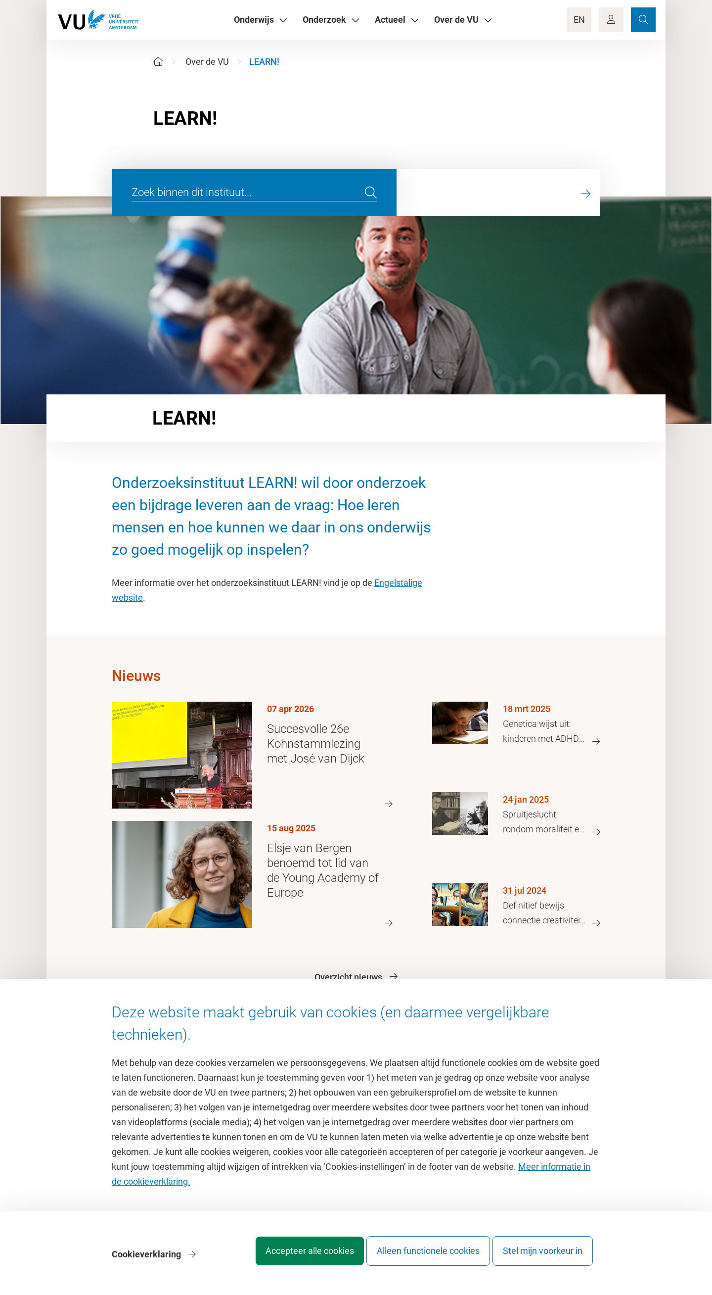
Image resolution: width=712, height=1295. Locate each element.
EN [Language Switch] (579, 19)
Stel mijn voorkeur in (542, 1257)
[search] (371, 193)
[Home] (158, 61)
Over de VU (207, 61)
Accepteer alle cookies (291, 1257)
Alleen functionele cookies (418, 1257)
